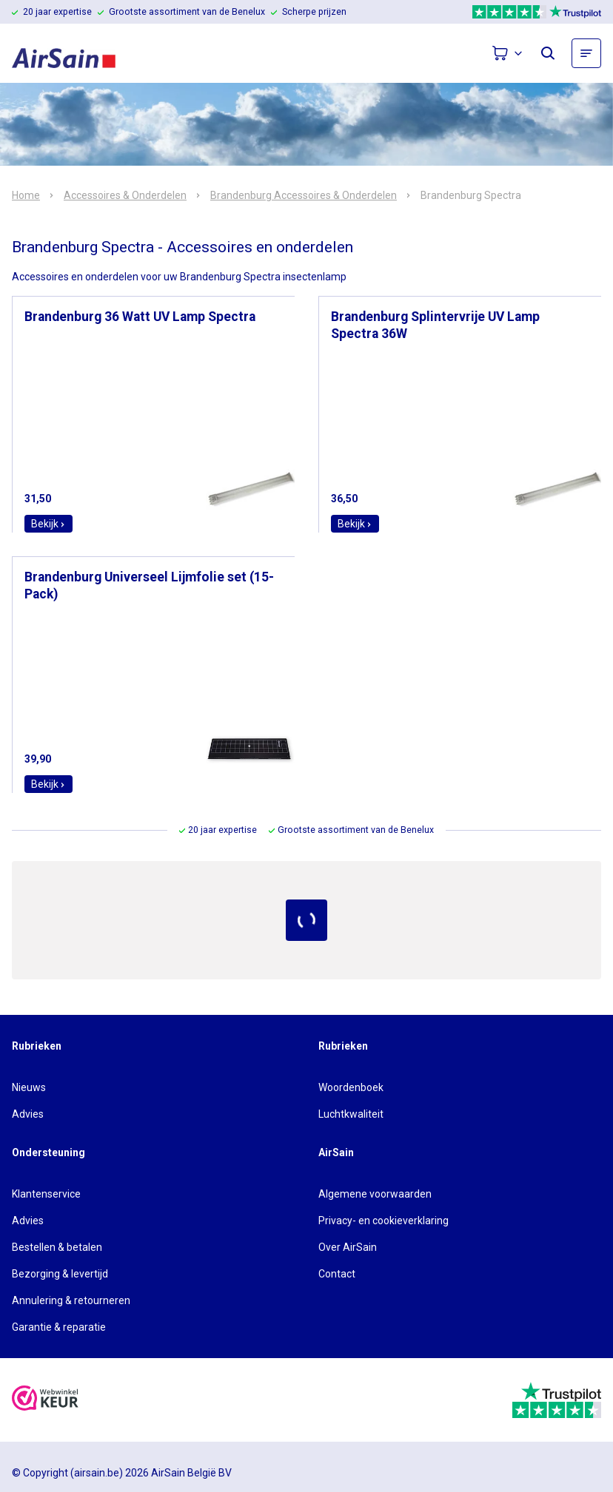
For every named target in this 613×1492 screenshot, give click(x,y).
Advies (28, 1114)
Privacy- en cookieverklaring (383, 1220)
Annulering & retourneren (71, 1300)
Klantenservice (46, 1194)
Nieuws (29, 1087)
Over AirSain (347, 1247)
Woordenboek (350, 1087)
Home (26, 195)
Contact (336, 1274)
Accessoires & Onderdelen (125, 195)
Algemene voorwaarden (375, 1194)
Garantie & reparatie (59, 1327)
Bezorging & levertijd (60, 1274)
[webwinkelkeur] (45, 1399)
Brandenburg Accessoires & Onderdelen (303, 195)
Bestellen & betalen (57, 1247)
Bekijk (48, 524)
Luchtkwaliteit (350, 1114)
